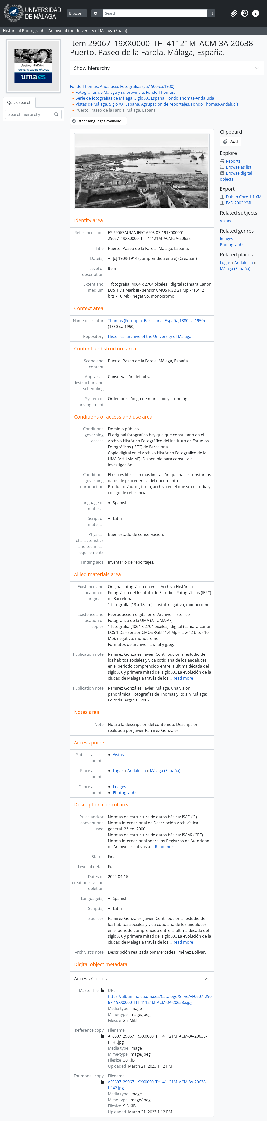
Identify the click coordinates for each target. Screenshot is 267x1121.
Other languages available (97, 121)
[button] (233, 13)
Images (119, 786)
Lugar (118, 770)
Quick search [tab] (19, 102)
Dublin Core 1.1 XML (241, 197)
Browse (75, 13)
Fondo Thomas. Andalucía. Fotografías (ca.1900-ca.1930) (122, 86)
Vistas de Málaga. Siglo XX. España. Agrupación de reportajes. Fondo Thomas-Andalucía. (158, 104)
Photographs (125, 792)
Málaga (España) (165, 770)
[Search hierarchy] (28, 114)
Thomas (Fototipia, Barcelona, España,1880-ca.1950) (156, 320)
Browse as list (235, 167)
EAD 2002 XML (236, 203)
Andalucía (136, 770)
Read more (183, 678)
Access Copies (90, 978)
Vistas (118, 754)
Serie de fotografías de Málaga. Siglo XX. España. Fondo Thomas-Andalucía (145, 98)
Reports (230, 161)
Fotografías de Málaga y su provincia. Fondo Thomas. (125, 92)
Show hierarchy (92, 68)
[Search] (155, 13)
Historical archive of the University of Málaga (149, 336)
